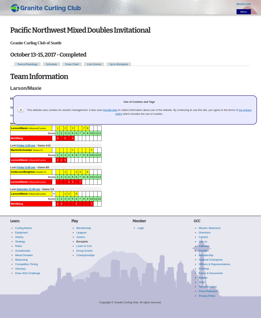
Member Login (244, 3)
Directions (205, 232)
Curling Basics (23, 228)
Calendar (204, 246)
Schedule (51, 64)
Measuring (21, 259)
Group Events (84, 250)
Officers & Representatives (214, 264)
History (19, 237)
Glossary (20, 268)
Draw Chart (72, 64)
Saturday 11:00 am (28, 189)
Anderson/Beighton (23, 171)
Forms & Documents (211, 273)
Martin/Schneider (21, 150)
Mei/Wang (17, 138)
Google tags (110, 110)
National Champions (211, 259)
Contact (203, 237)
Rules (18, 246)
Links (202, 282)
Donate (203, 250)
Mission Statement (210, 228)
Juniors (80, 237)
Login (141, 228)
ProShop (204, 268)
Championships (85, 255)
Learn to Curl (84, 246)
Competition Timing (26, 264)
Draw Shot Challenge (27, 273)
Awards (203, 277)
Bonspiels (82, 241)
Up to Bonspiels (118, 64)
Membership (83, 228)
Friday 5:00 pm (26, 167)
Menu (243, 11)
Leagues (81, 232)
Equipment (21, 232)
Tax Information (208, 286)
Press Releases (208, 291)
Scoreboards (22, 250)
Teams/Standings (27, 64)
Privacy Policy (207, 295)
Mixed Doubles (24, 255)
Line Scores (94, 64)
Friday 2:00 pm (26, 145)
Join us (203, 241)
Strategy (20, 241)
